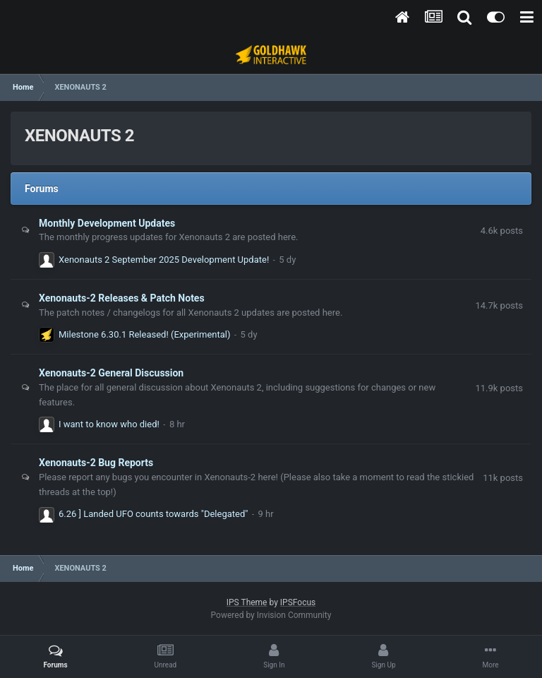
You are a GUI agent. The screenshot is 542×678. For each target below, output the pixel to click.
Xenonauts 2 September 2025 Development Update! (164, 259)
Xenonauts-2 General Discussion (111, 373)
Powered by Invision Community (271, 615)
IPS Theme (247, 602)
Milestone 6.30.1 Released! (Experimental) (145, 334)
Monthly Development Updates (107, 223)
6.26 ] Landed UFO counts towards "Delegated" (153, 514)
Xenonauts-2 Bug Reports (96, 462)
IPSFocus (297, 602)
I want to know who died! (109, 424)
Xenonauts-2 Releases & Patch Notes (122, 298)
